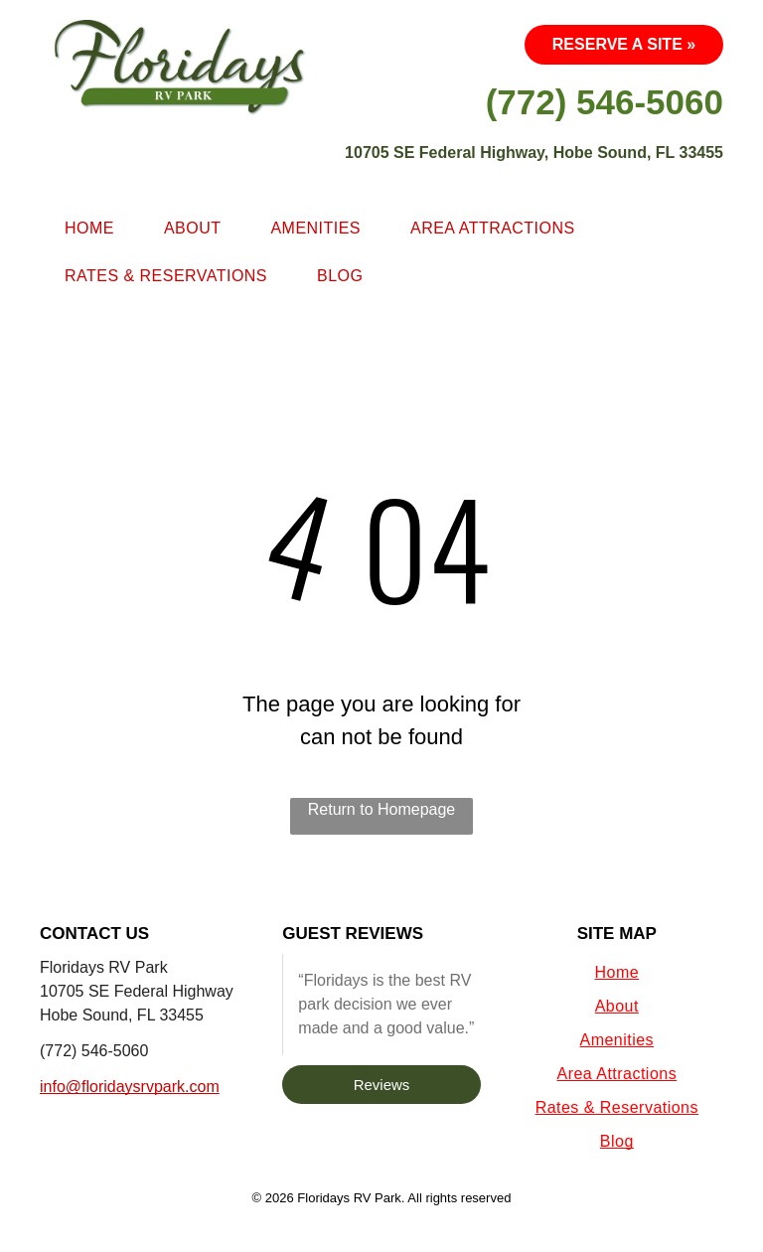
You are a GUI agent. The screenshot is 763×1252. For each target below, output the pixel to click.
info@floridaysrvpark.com (130, 1086)
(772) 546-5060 (94, 1050)
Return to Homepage (382, 809)
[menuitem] (89, 228)
